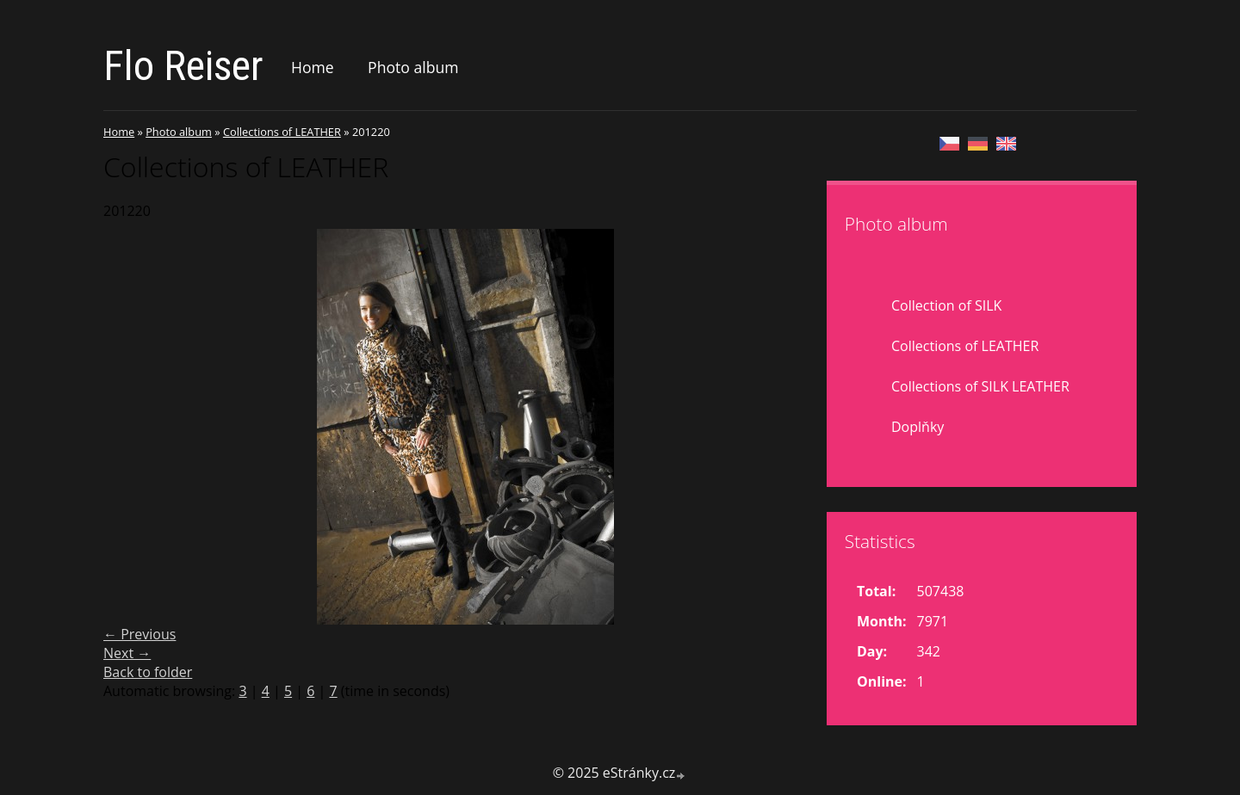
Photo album (413, 67)
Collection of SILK (946, 305)
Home (312, 67)
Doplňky (917, 426)
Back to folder (147, 671)
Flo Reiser (183, 65)
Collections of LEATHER (282, 131)
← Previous (139, 634)
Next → (127, 653)
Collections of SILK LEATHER (980, 386)
